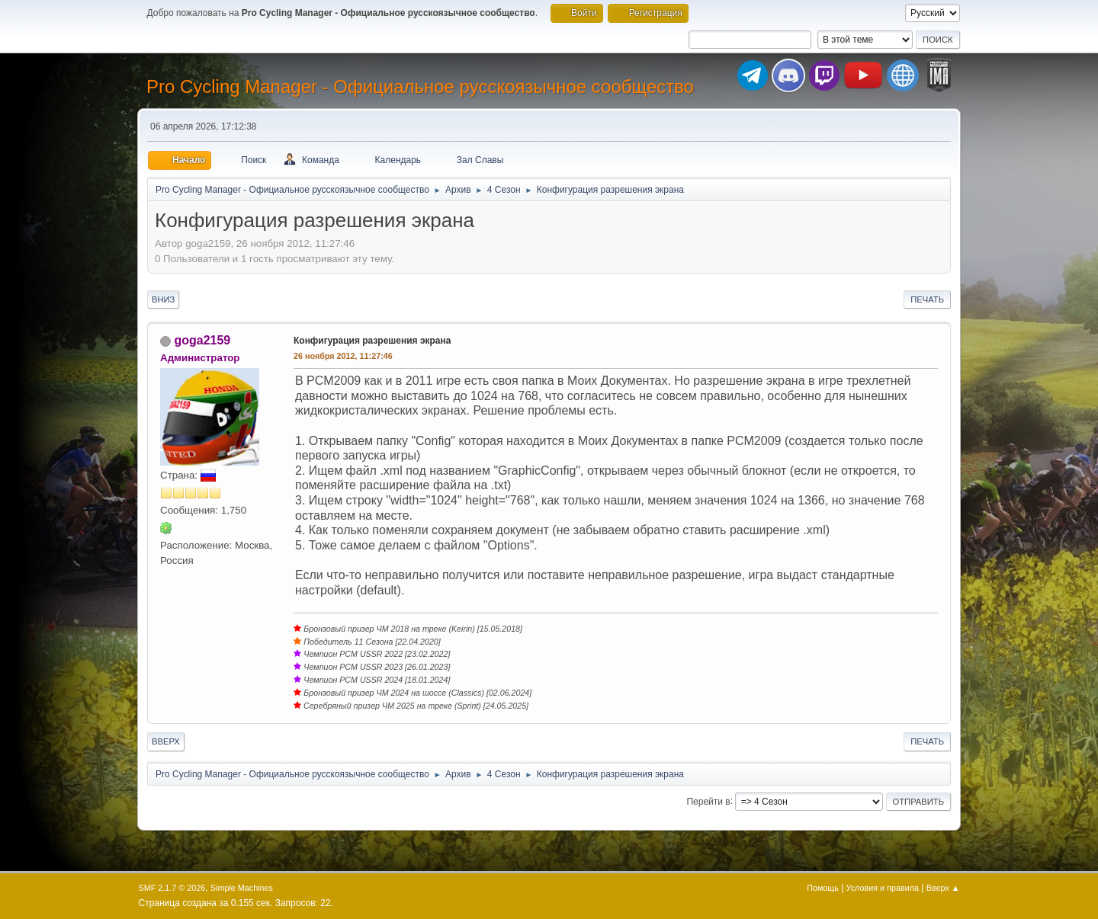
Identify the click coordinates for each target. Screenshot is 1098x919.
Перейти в (708, 801)
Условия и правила (882, 887)
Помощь (823, 887)
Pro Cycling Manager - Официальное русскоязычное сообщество (420, 86)
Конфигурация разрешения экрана (372, 340)
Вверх (166, 741)
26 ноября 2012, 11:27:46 (343, 355)
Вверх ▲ (943, 887)
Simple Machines (241, 887)
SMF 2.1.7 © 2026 (172, 887)
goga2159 (202, 340)
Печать (927, 299)
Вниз (163, 299)
